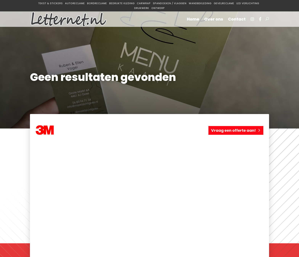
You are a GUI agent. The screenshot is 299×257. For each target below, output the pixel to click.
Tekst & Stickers (50, 3)
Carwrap (144, 3)
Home (193, 20)
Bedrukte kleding (122, 3)
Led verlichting (247, 3)
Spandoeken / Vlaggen (169, 3)
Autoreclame (75, 3)
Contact (237, 20)
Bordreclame (97, 3)
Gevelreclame (224, 3)
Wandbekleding (200, 3)
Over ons (213, 20)
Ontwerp (158, 8)
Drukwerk (141, 8)
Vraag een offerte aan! (233, 130)
